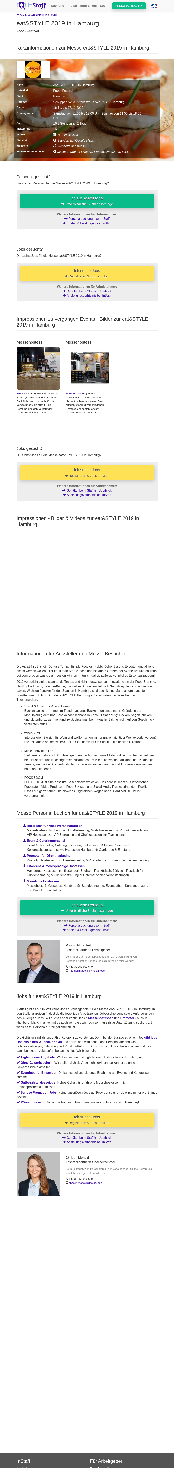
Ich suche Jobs (87, 273)
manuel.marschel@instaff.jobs (87, 970)
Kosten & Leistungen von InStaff (87, 223)
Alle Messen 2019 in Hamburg (37, 14)
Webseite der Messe (69, 146)
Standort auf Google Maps (73, 140)
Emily (20, 393)
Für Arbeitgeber (106, 1461)
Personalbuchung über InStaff (87, 218)
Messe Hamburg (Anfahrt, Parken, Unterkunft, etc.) (90, 151)
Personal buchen (129, 5)
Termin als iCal (65, 134)
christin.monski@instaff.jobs (85, 1182)
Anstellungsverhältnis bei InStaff (87, 295)
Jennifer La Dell (75, 393)
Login (104, 5)
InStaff (23, 1461)
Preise (72, 5)
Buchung (57, 5)
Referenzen (88, 5)
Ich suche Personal (87, 201)
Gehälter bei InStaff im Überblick (86, 291)
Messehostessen (100, 1018)
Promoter (127, 1018)
